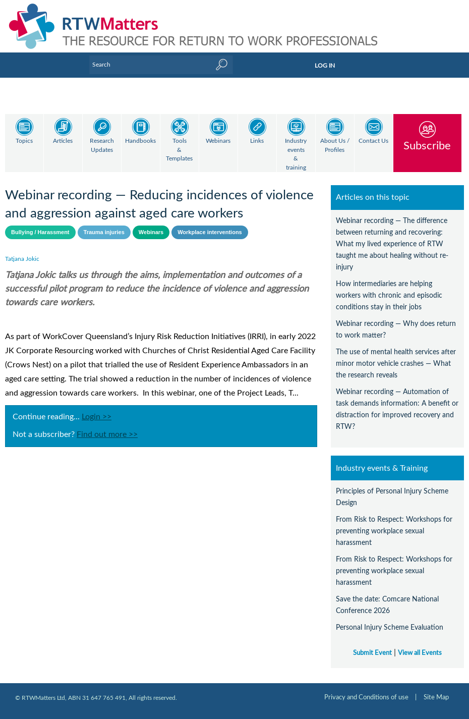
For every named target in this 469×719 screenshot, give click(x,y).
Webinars (218, 141)
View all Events (420, 644)
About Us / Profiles (334, 145)
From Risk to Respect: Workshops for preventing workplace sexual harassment (394, 522)
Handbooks (140, 141)
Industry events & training (296, 154)
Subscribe (427, 145)
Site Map (436, 688)
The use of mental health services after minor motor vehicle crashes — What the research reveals (396, 355)
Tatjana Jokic (22, 250)
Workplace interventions (210, 223)
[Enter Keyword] (161, 64)
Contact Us (373, 141)
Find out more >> (107, 426)
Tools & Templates (179, 149)
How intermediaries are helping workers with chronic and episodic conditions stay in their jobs (389, 286)
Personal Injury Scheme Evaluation (389, 619)
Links (257, 141)
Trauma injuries (104, 223)
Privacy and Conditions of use (366, 688)
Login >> (96, 408)
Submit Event (372, 644)
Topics (24, 141)
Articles (63, 141)
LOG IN (325, 66)
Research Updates (102, 145)
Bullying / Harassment (40, 223)
